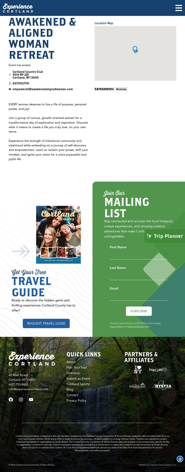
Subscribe (138, 311)
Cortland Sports (77, 384)
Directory (73, 373)
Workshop (121, 89)
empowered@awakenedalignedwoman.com (43, 89)
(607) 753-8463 (18, 384)
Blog (69, 390)
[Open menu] (178, 8)
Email (114, 288)
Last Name (118, 268)
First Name (118, 247)
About (71, 362)
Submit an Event (78, 379)
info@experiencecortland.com (28, 389)
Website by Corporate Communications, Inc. (157, 465)
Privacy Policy (116, 326)
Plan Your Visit (76, 368)
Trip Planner (165, 236)
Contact (72, 395)
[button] (135, 49)
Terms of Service (136, 326)
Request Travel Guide (46, 323)
